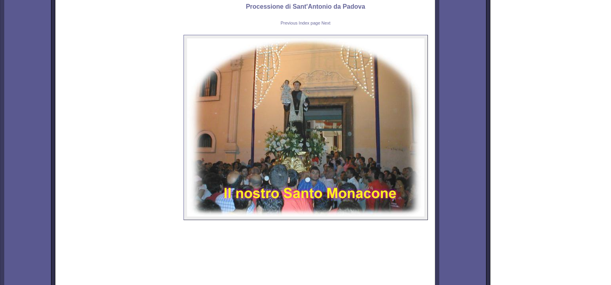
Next (326, 23)
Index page (309, 23)
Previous (289, 23)
